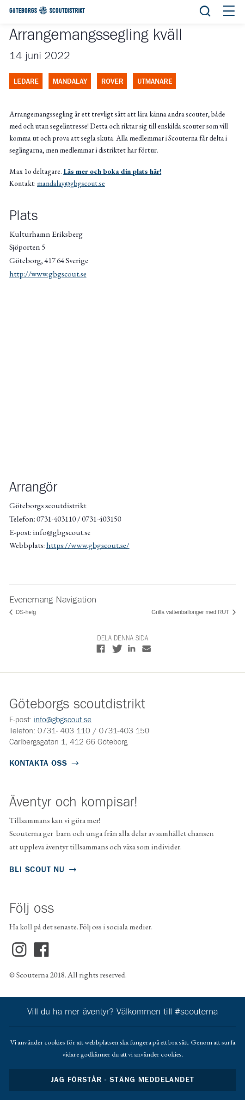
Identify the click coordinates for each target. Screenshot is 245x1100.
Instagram (19, 950)
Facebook (41, 950)
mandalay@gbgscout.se (71, 183)
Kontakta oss (38, 764)
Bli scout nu (37, 870)
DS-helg (25, 612)
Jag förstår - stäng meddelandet (122, 1079)
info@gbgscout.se (63, 720)
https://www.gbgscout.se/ (87, 545)
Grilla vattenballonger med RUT (191, 612)
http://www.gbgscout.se (47, 274)
